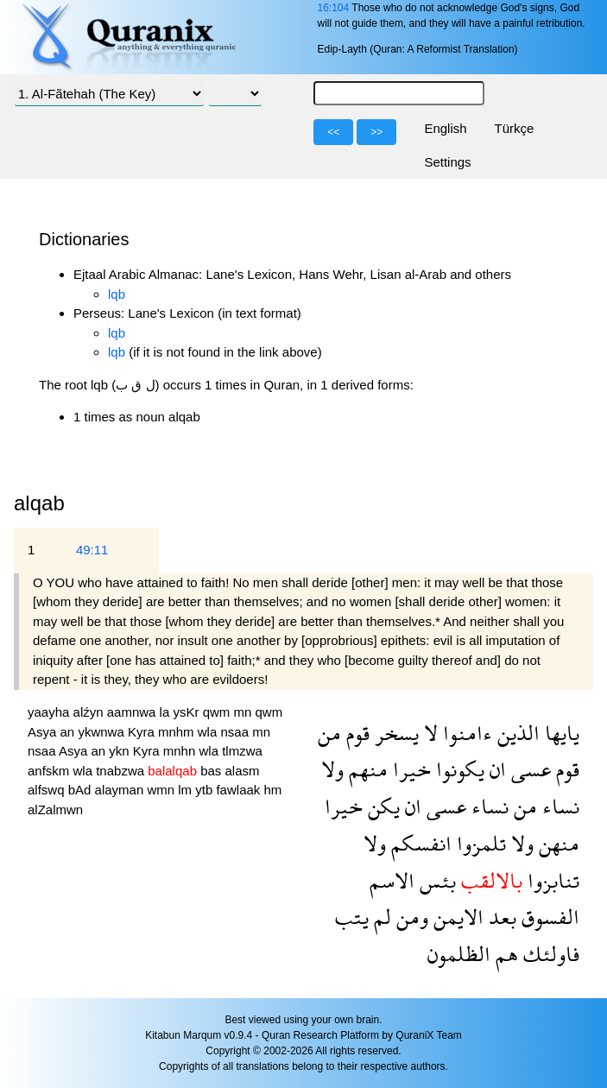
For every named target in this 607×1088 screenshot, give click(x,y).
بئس (435, 880)
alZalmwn (55, 809)
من (329, 732)
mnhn (181, 750)
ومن (409, 916)
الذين (516, 732)
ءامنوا (465, 732)
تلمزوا (479, 843)
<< (333, 132)
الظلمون (458, 953)
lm (186, 789)
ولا (332, 769)
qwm (218, 712)
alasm (242, 770)
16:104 (333, 8)
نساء (558, 806)
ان (495, 769)
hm (272, 789)
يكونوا (457, 769)
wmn (162, 789)
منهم (366, 769)
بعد (500, 916)
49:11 (92, 549)
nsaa (236, 731)
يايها (559, 732)
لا (428, 732)
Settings (447, 162)
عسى (528, 769)
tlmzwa (242, 750)
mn (244, 712)
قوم (355, 732)
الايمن (456, 916)
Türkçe (514, 128)
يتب (352, 916)
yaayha (50, 712)
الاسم (392, 880)
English (445, 128)
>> (376, 132)
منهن (556, 843)
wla (209, 731)
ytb (205, 789)
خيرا (409, 769)
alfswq (48, 789)
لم (380, 916)
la (167, 712)
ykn (121, 750)
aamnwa (133, 712)
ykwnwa (103, 731)
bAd (81, 789)
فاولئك (548, 953)
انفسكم (419, 843)
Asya (44, 731)
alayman (121, 789)
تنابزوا (550, 880)
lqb (116, 294)
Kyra (143, 731)
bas (212, 770)
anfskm (50, 770)
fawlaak (239, 789)
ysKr (187, 712)
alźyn (90, 712)
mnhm (178, 731)
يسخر (394, 732)
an (69, 731)
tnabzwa (122, 770)
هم (504, 953)
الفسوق (547, 916)
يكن (381, 806)
